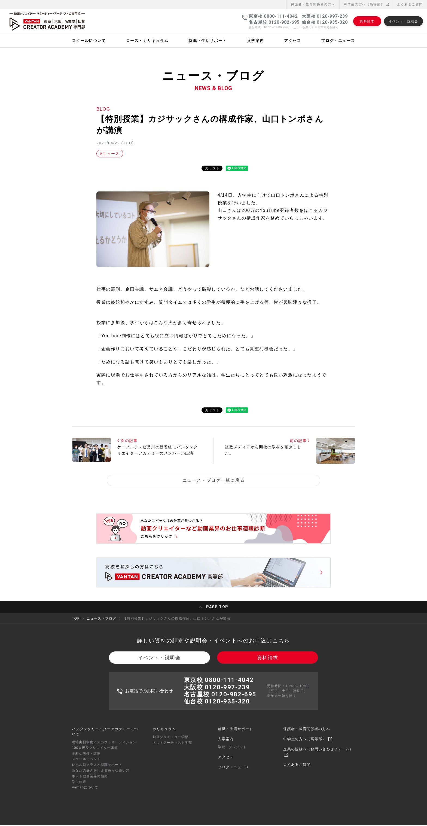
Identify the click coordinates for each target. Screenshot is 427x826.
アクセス (225, 761)
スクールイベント (86, 763)
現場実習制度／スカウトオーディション (104, 746)
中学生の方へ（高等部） (366, 4)
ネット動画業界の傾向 (90, 780)
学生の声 (79, 786)
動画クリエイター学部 (170, 741)
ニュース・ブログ (101, 619)
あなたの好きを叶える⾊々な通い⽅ (100, 774)
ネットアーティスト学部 (172, 746)
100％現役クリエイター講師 (95, 752)
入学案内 (225, 743)
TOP (76, 619)
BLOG (103, 109)
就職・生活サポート (235, 733)
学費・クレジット (232, 751)
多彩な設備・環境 (86, 757)
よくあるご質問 (410, 4)
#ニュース (110, 153)
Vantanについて (85, 791)
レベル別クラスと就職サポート (97, 769)
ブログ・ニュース (233, 771)
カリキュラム (164, 733)
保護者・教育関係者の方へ (306, 733)
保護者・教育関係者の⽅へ (313, 4)
